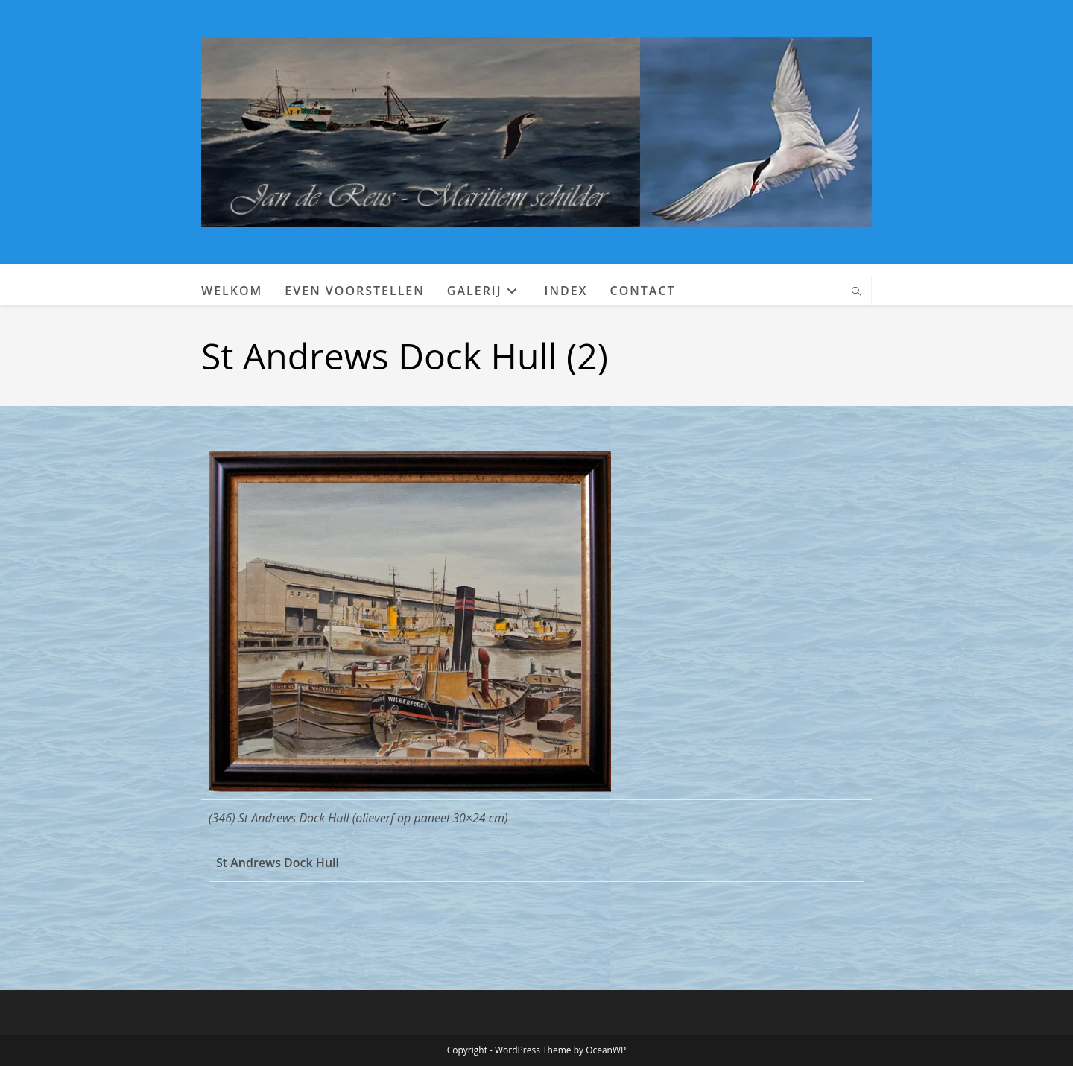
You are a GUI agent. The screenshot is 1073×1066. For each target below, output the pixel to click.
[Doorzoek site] (856, 292)
